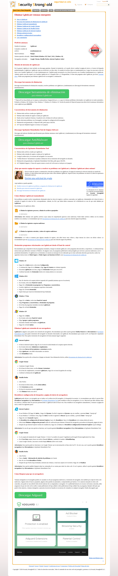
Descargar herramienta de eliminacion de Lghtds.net (32, 22)
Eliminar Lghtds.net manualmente (27, 24)
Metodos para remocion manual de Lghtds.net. (29, 188)
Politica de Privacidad (74, 566)
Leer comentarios (22, 37)
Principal (31, 566)
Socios (36, 566)
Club (51, 10)
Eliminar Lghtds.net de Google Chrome (28, 26)
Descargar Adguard (30, 495)
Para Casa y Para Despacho (22, 10)
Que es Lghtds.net (22, 19)
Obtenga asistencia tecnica (24, 33)
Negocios (36, 10)
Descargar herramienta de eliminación (42, 93)
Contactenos (64, 566)
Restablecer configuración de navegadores (29, 35)
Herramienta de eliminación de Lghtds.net (53, 219)
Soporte (46, 566)
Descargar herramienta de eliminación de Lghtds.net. (31, 190)
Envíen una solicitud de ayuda (38, 178)
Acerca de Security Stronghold (64, 10)
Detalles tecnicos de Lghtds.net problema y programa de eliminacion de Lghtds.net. (39, 186)
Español (105, 1)
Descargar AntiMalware (33, 141)
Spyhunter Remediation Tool (50, 400)
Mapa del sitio (85, 566)
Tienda (41, 566)
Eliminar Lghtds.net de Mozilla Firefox (28, 28)
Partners (44, 10)
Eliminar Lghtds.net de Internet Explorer (29, 31)
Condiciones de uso (54, 566)
